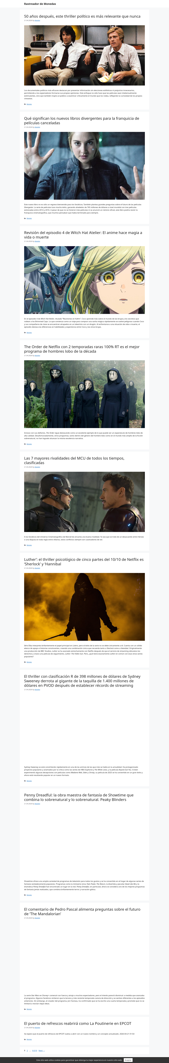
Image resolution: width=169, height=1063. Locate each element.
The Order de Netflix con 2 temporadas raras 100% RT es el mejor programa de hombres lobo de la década (82, 349)
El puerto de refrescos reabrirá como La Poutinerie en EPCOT (77, 1023)
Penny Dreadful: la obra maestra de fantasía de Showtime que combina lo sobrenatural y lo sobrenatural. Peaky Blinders (79, 797)
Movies (29, 104)
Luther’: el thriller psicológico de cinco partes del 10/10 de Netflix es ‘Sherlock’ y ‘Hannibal (84, 561)
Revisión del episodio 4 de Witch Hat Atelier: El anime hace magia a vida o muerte (83, 235)
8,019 (34, 1050)
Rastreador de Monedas (40, 4)
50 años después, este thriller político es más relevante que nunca (82, 16)
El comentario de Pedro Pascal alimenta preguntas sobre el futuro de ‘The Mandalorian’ (82, 911)
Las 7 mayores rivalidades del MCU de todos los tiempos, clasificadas (74, 460)
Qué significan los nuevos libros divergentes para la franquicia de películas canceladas (81, 120)
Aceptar (128, 1060)
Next (42, 1050)
